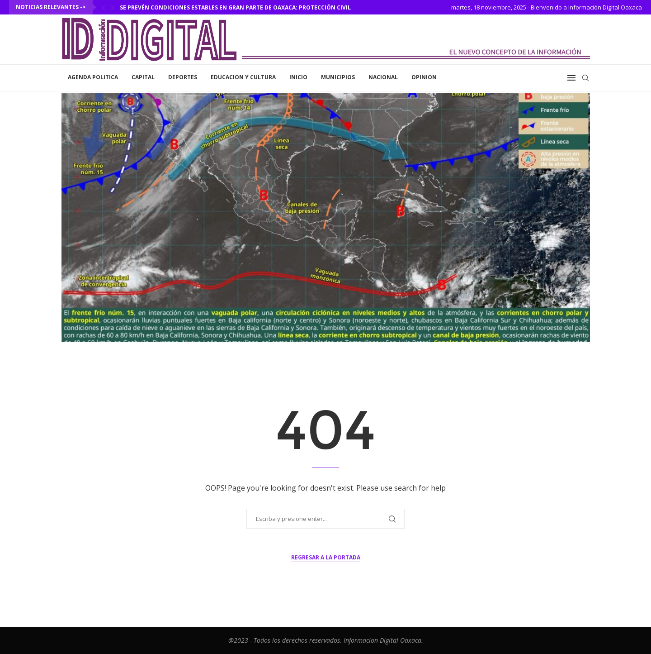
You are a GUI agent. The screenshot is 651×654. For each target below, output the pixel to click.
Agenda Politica (93, 77)
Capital (143, 77)
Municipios (338, 77)
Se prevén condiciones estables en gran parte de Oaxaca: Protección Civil (235, 7)
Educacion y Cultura (243, 77)
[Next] (112, 7)
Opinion (424, 77)
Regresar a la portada (325, 557)
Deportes (182, 77)
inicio (298, 77)
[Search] (585, 78)
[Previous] (103, 7)
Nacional (383, 77)
